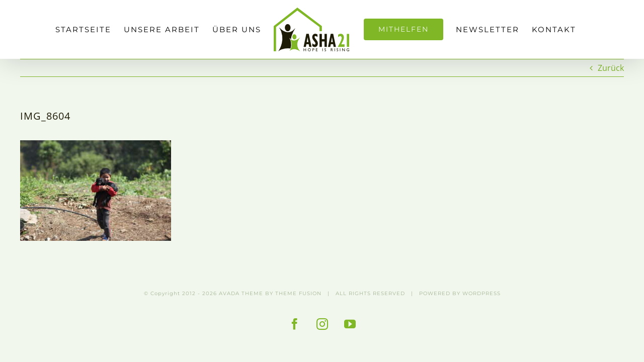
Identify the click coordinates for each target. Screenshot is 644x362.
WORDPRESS (481, 293)
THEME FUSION (298, 293)
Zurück (611, 67)
